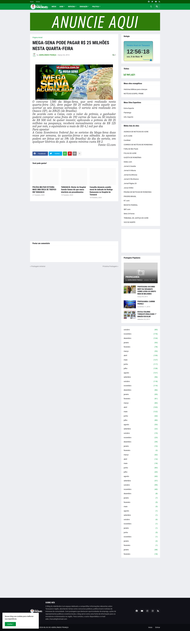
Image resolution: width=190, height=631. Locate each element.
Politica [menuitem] (95, 7)
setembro (141, 377)
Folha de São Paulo (131, 149)
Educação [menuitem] (83, 7)
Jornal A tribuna (130, 170)
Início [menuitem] (54, 7)
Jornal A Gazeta (130, 166)
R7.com (127, 201)
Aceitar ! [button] (10, 624)
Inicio (32, 2)
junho (141, 364)
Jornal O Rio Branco (131, 179)
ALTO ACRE (128, 136)
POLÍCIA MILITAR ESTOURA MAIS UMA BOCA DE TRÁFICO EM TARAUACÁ (44, 189)
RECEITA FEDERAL (131, 205)
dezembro (141, 338)
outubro (141, 330)
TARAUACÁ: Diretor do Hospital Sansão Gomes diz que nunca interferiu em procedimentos (73, 189)
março (141, 351)
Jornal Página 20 (130, 183)
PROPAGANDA (132, 276)
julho (141, 368)
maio (141, 360)
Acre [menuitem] (61, 7)
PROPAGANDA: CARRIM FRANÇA (146, 302)
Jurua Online (128, 188)
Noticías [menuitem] (71, 7)
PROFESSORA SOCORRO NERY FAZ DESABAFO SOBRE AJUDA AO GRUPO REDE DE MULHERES (146, 290)
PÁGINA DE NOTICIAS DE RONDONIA (137, 192)
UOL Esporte (128, 117)
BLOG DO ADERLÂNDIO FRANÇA (56, 627)
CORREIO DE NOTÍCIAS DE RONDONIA (138, 145)
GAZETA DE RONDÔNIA (132, 157)
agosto (141, 373)
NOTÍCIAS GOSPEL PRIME (133, 94)
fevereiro (141, 347)
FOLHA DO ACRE (130, 153)
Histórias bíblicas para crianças (135, 89)
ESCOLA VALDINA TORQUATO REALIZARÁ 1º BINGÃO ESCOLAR (146, 314)
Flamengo (127, 113)
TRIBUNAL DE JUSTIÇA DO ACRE (136, 218)
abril (141, 355)
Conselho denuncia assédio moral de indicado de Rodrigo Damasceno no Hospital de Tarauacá (101, 191)
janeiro (141, 343)
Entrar (38, 2)
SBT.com (127, 209)
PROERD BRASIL (130, 196)
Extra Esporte (129, 108)
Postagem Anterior (38, 266)
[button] (151, 6)
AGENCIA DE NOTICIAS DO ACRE (136, 132)
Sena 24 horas (129, 214)
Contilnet (127, 140)
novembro (141, 334)
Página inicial (37, 37)
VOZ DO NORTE (129, 222)
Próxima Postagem (110, 266)
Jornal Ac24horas (130, 175)
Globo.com (128, 162)
